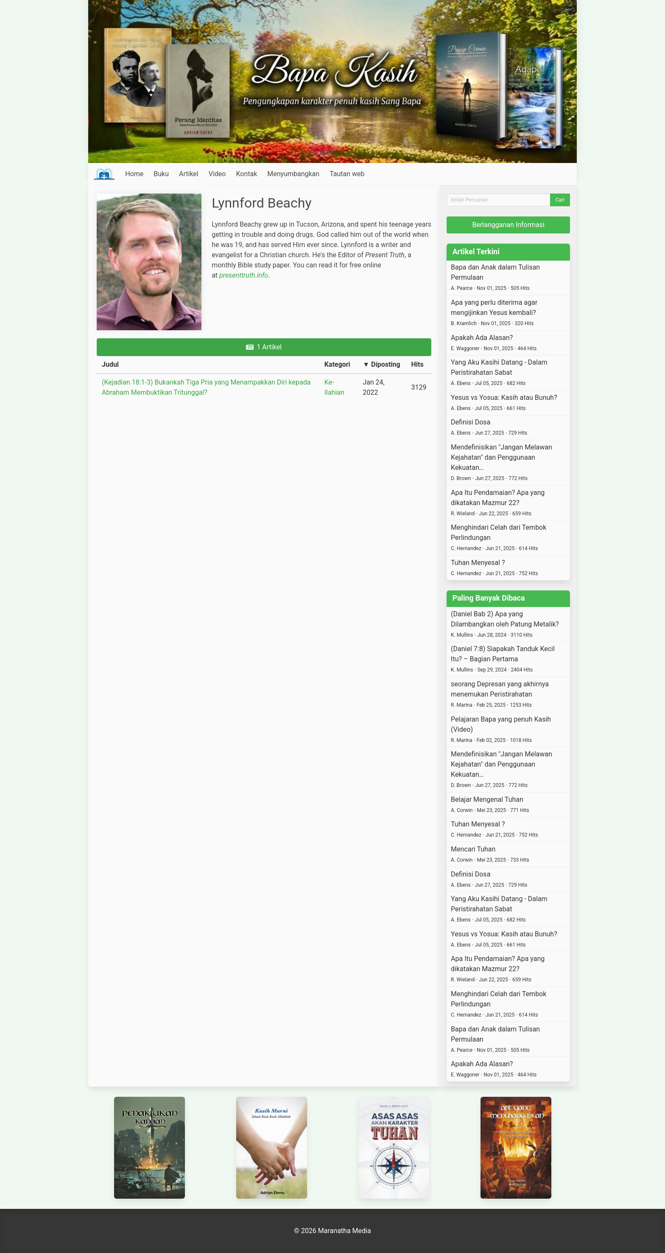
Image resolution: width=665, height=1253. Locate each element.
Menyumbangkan (293, 174)
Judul (110, 364)
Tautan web (347, 174)
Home (134, 174)
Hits (417, 364)
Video (217, 174)
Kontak (246, 174)
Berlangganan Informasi (508, 225)
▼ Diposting (381, 364)
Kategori (337, 364)
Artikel (188, 174)
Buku (161, 174)
